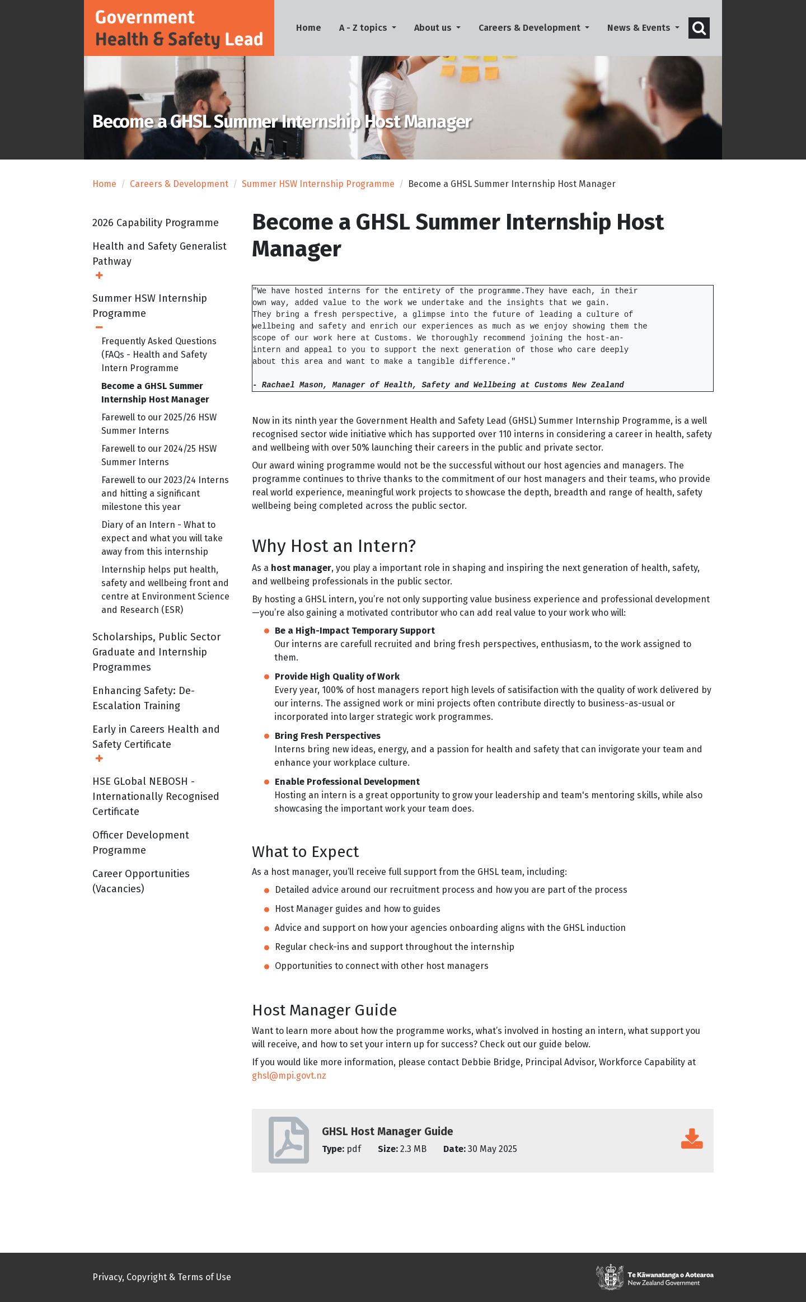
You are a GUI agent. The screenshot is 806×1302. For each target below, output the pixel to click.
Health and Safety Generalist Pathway (159, 260)
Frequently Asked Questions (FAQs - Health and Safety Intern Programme (159, 361)
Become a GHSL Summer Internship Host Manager (155, 399)
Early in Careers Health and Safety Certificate (156, 743)
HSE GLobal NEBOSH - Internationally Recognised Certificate (155, 803)
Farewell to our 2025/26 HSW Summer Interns (159, 431)
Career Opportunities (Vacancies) (141, 888)
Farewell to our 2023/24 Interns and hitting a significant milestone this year (165, 500)
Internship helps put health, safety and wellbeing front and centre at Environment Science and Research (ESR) (165, 596)
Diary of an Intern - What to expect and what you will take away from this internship (162, 545)
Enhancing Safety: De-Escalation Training (143, 705)
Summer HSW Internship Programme (318, 190)
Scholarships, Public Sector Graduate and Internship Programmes (156, 659)
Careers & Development (531, 27)
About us (434, 27)
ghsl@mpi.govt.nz (290, 1082)
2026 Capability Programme (155, 229)
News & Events (640, 27)
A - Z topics (364, 27)
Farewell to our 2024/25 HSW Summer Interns (159, 462)
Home (313, 27)
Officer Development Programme (140, 849)
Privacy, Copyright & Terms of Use (161, 1277)
